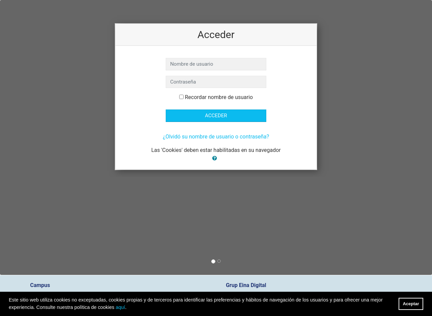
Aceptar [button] (411, 303)
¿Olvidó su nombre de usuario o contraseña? (216, 136)
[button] (216, 158)
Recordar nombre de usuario (219, 97)
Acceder (216, 116)
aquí (120, 307)
